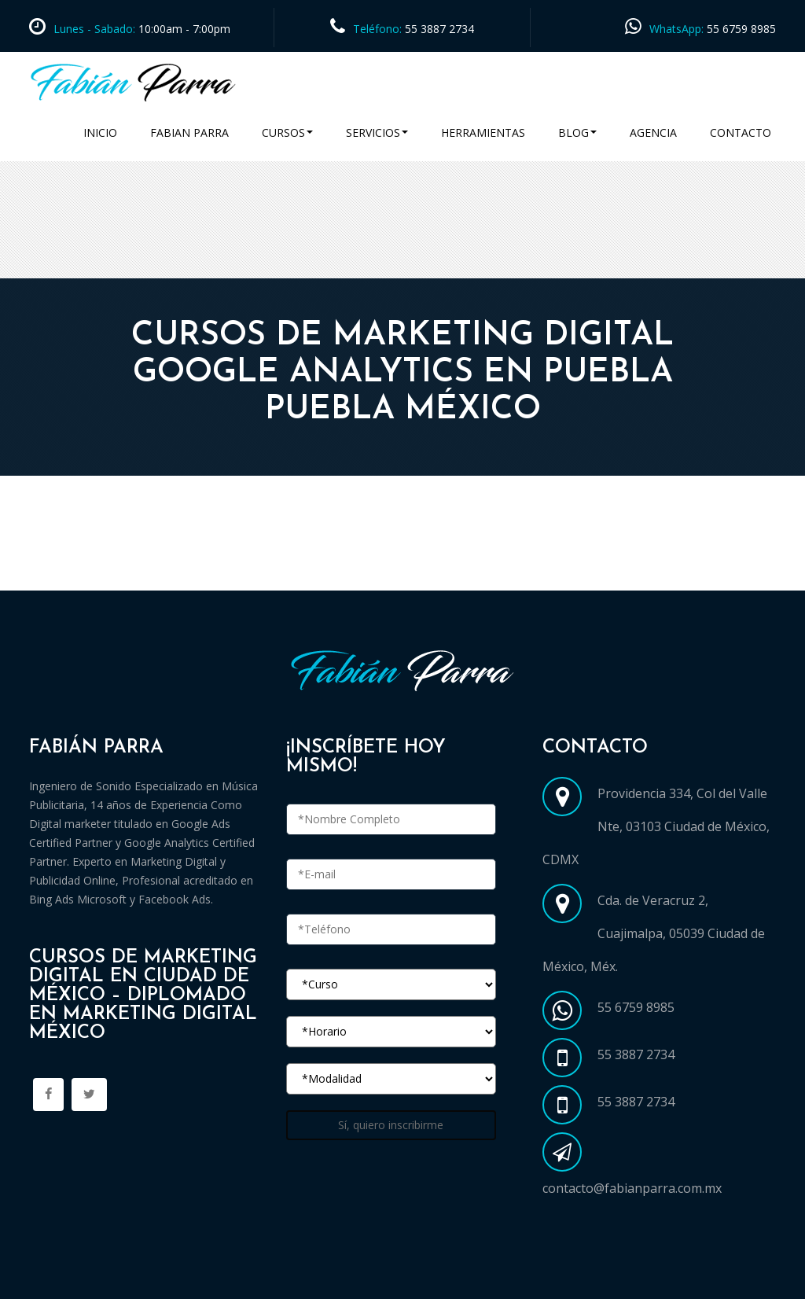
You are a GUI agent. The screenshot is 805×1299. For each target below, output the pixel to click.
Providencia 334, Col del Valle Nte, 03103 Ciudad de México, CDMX (656, 826)
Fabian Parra (189, 132)
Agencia (653, 132)
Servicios (377, 132)
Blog (577, 132)
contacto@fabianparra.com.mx (632, 1188)
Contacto (740, 132)
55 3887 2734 (439, 28)
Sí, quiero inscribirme (390, 1124)
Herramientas (483, 132)
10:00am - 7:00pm (182, 28)
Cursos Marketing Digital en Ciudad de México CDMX (192, 571)
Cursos (287, 132)
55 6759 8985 (741, 28)
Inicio (100, 132)
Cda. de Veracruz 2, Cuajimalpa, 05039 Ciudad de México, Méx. (653, 933)
